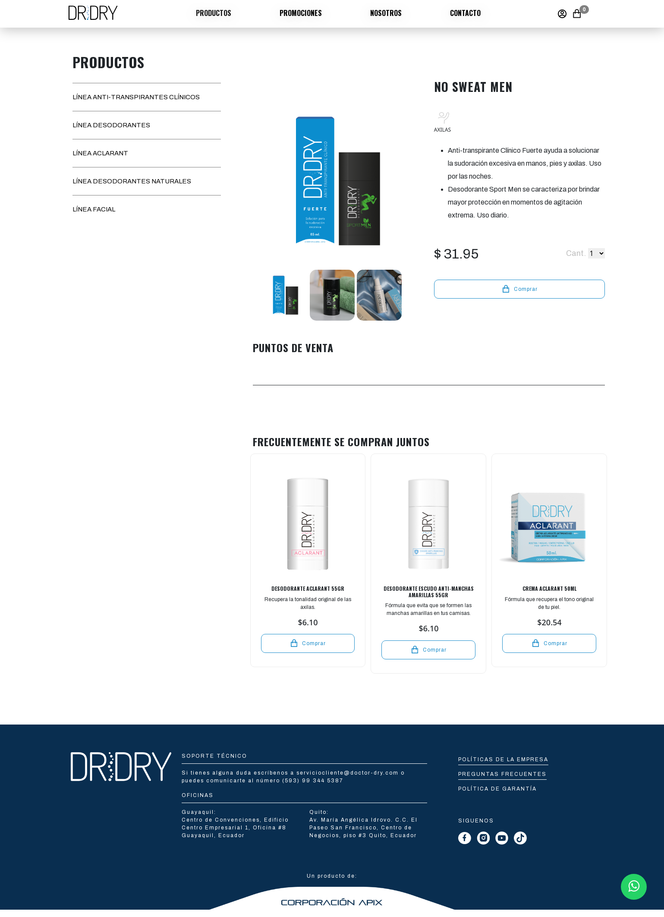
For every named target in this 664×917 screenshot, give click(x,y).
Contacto (465, 13)
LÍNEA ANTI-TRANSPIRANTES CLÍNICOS (136, 97)
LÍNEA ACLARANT (100, 153)
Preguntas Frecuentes (502, 774)
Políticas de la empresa (503, 759)
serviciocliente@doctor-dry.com (348, 773)
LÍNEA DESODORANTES (111, 125)
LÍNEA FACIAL (93, 209)
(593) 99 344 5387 (312, 781)
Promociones (301, 13)
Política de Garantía (497, 789)
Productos (213, 13)
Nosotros (386, 13)
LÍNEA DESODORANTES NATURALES (131, 181)
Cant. (576, 253)
